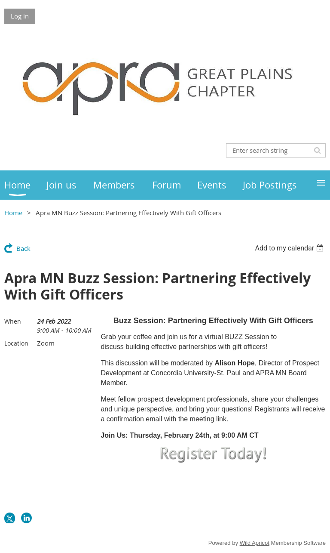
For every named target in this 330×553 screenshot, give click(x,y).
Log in (20, 16)
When (12, 321)
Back (23, 248)
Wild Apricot (254, 543)
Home (13, 212)
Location (16, 343)
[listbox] (290, 248)
